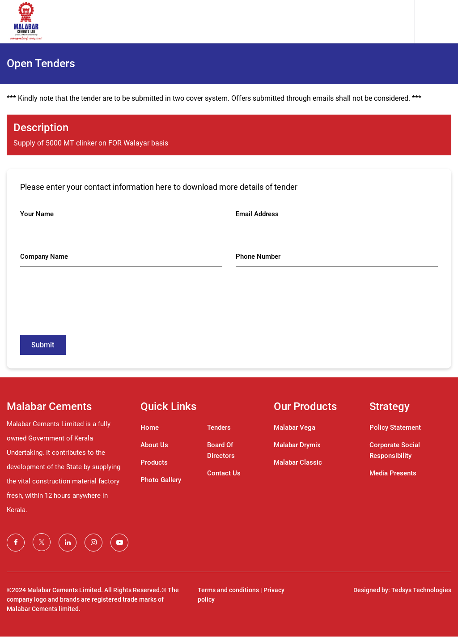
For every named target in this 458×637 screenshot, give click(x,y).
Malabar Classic (298, 463)
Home (149, 428)
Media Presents (392, 474)
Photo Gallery (160, 480)
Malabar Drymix (297, 445)
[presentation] (88, 306)
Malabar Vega (294, 428)
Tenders (219, 428)
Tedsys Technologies (421, 590)
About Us (154, 445)
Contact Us (224, 474)
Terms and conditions (228, 590)
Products (154, 463)
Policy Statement (395, 428)
